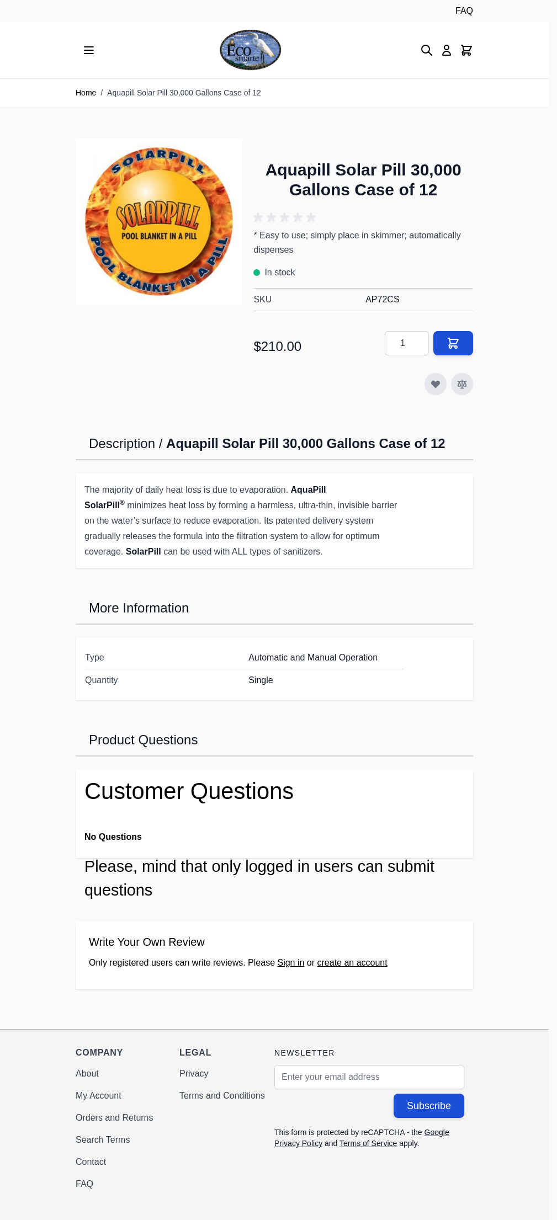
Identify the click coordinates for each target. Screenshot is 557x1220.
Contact (91, 1161)
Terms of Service (368, 1143)
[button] (286, 217)
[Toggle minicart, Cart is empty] (466, 50)
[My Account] (446, 50)
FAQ (464, 10)
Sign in (290, 962)
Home (86, 92)
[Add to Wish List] (436, 384)
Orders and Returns (114, 1117)
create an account (352, 962)
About (87, 1073)
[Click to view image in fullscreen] (159, 221)
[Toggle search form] (427, 50)
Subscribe (429, 1105)
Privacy (193, 1073)
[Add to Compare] (462, 384)
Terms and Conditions (222, 1095)
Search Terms (103, 1139)
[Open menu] (89, 50)
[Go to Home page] (250, 50)
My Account (98, 1095)
